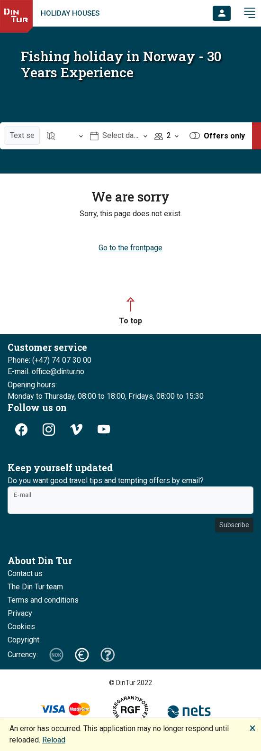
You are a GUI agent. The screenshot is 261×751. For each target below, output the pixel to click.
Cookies (21, 626)
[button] (222, 13)
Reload (53, 739)
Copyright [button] (23, 639)
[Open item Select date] (119, 135)
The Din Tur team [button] (35, 586)
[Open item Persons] (166, 135)
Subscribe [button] (234, 525)
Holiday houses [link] (70, 13)
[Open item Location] (65, 135)
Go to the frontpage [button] (130, 247)
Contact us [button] (25, 573)
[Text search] (22, 136)
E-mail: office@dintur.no (46, 371)
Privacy (20, 613)
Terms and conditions (43, 599)
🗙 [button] (252, 727)
